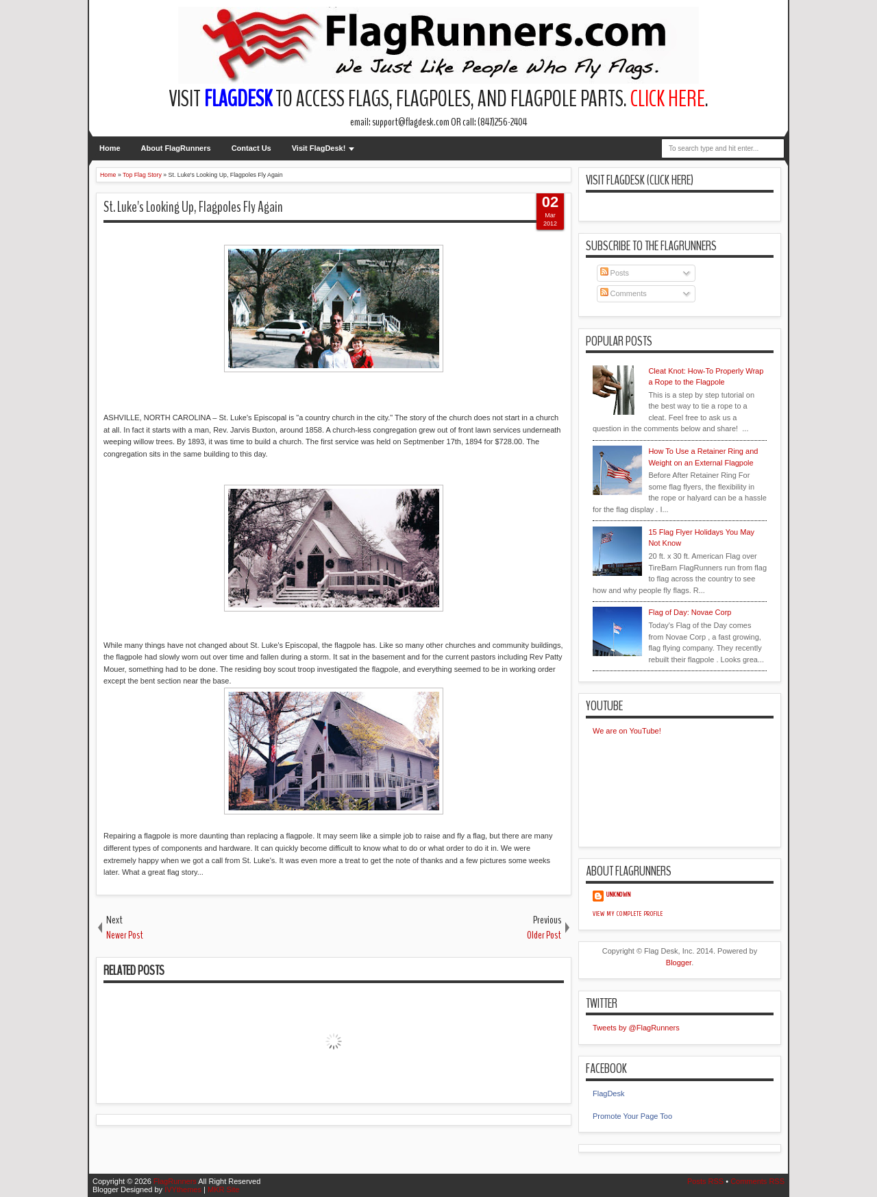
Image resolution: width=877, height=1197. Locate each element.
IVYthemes (182, 1189)
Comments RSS (757, 1181)
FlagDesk (608, 1093)
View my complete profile (628, 913)
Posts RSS (705, 1181)
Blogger (678, 962)
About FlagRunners (176, 148)
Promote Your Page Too (632, 1116)
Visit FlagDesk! (319, 148)
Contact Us (251, 148)
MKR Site (223, 1189)
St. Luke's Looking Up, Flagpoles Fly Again (193, 207)
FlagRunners (175, 1181)
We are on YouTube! (627, 731)
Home (110, 148)
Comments (623, 293)
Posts (615, 273)
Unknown (618, 894)
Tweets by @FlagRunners (636, 1028)
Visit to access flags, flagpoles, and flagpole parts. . (438, 99)
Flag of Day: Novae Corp (689, 612)
